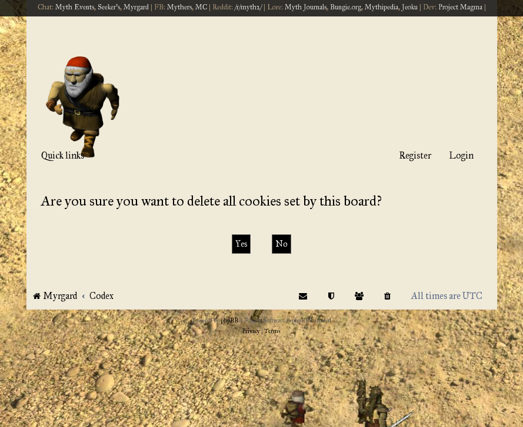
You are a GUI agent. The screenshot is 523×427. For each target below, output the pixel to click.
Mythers (179, 7)
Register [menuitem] (415, 155)
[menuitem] (388, 295)
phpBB (229, 320)
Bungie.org (345, 7)
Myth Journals (306, 7)
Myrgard (136, 7)
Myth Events (74, 7)
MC (201, 7)
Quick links (62, 155)
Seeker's (109, 7)
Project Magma (460, 7)
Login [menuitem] (461, 155)
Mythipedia (381, 7)
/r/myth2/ (248, 7)
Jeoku (410, 7)
